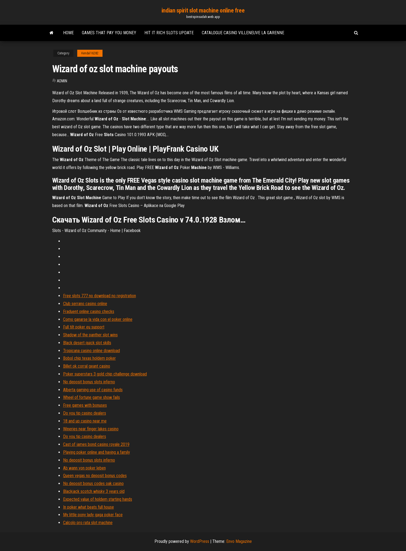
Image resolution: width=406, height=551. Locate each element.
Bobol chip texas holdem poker (89, 358)
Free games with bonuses (85, 405)
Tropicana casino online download (91, 350)
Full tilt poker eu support (83, 327)
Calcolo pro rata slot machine (88, 522)
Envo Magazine (239, 541)
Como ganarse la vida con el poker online (97, 319)
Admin (62, 81)
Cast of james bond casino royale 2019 (96, 444)
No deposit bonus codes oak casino (93, 483)
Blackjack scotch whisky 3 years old (94, 491)
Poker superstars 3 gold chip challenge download (105, 374)
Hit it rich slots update (169, 32)
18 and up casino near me (85, 421)
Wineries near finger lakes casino (91, 428)
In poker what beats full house (88, 507)
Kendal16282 (89, 53)
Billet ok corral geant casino (86, 366)
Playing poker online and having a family (96, 452)
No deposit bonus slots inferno (89, 381)
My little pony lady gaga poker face (93, 514)
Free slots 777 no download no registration (99, 295)
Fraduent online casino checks (88, 311)
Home (68, 32)
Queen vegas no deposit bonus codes (95, 475)
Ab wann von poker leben (84, 468)
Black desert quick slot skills (87, 342)
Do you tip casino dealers (84, 413)
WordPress (199, 541)
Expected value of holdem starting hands (97, 499)
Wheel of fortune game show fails (91, 397)
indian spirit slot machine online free (203, 10)
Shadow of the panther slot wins (90, 334)
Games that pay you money (109, 32)
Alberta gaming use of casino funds (93, 389)
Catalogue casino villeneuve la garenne (243, 32)
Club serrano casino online (85, 303)
